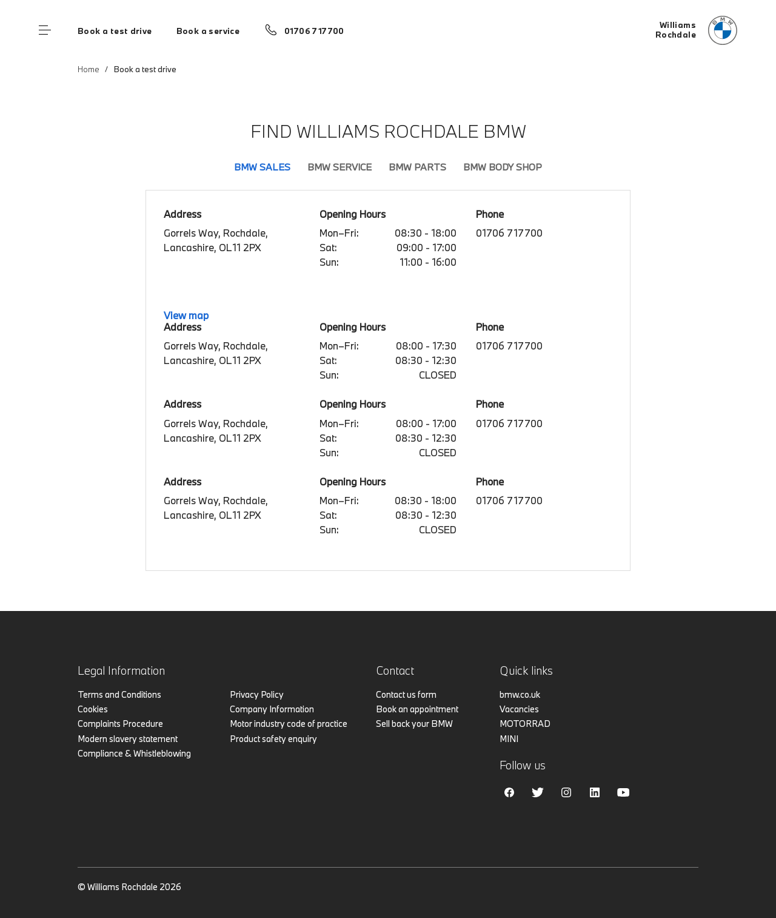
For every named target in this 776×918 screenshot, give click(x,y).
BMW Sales (262, 167)
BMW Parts (417, 167)
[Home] (696, 30)
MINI (509, 738)
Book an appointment (417, 709)
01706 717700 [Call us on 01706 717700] (314, 30)
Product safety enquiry (273, 738)
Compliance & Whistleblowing (134, 753)
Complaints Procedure (120, 723)
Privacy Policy (257, 694)
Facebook (509, 792)
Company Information (272, 709)
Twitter (537, 792)
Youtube (623, 792)
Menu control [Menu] (45, 30)
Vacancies (519, 709)
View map (186, 315)
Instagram (566, 792)
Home (88, 69)
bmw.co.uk (520, 694)
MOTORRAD (525, 723)
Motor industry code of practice (288, 723)
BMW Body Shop (502, 167)
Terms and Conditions (119, 694)
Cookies (93, 709)
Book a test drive (115, 30)
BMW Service (339, 167)
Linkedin (594, 792)
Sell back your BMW (414, 723)
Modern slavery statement (128, 738)
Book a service (207, 30)
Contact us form (406, 694)
